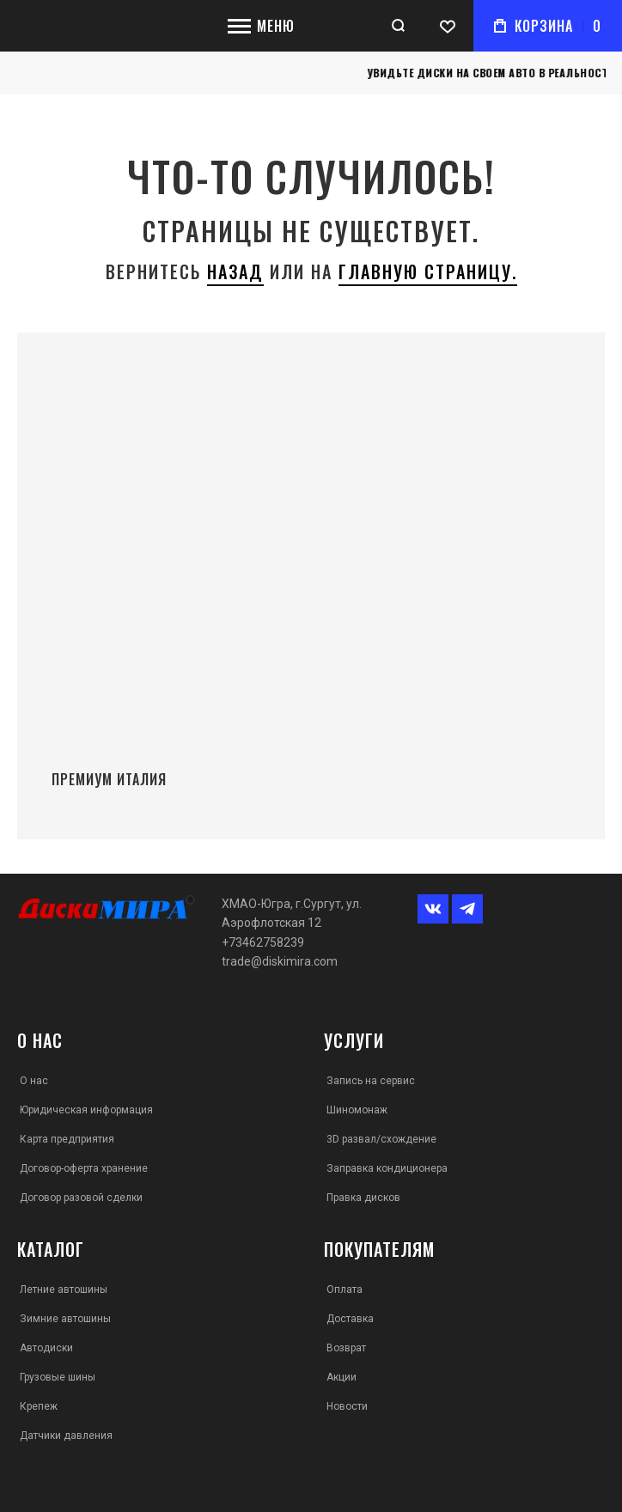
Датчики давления (66, 1436)
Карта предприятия (67, 1139)
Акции (341, 1377)
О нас (34, 1081)
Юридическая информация (86, 1110)
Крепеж (39, 1406)
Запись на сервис (370, 1081)
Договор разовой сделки (81, 1198)
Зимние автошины (65, 1319)
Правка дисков (363, 1198)
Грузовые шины (57, 1377)
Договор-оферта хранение (84, 1168)
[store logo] (107, 25)
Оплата (344, 1289)
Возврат (346, 1348)
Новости (347, 1406)
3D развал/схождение (381, 1139)
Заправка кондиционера (387, 1168)
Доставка (350, 1319)
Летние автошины (63, 1289)
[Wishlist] (447, 26)
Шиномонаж (356, 1110)
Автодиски (46, 1348)
